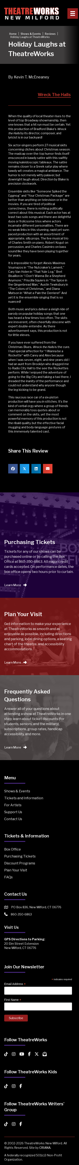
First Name (12, 1000)
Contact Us (13, 819)
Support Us (13, 812)
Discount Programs (19, 863)
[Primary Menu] (72, 13)
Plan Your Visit (15, 870)
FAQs (8, 877)
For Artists (12, 805)
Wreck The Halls (54, 94)
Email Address (15, 984)
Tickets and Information (23, 798)
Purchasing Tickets (20, 856)
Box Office (12, 849)
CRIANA (45, 1147)
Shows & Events (17, 791)
